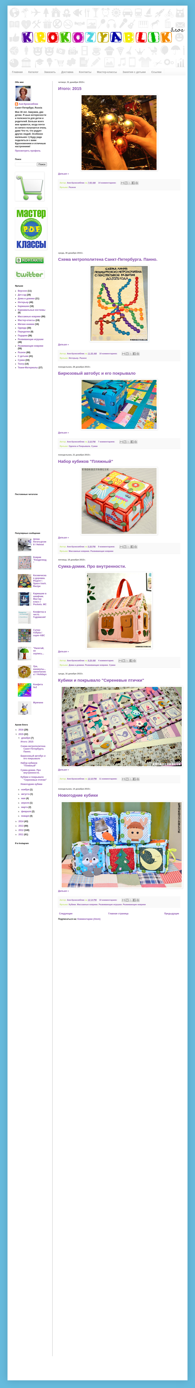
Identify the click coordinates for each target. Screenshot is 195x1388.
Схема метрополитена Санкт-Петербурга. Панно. (108, 259)
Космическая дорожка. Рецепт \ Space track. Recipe (39, 581)
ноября (25, 789)
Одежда (22, 328)
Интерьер (73, 358)
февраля (26, 811)
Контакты (85, 72)
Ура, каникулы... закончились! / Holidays (39, 670)
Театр (21, 364)
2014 (21, 821)
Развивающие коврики (101, 551)
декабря (26, 738)
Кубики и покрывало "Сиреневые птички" (101, 680)
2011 (21, 834)
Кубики (72, 904)
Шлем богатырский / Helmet (39, 542)
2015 (21, 734)
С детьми (23, 356)
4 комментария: (106, 660)
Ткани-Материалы (28, 367)
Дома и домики (76, 665)
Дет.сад (22, 295)
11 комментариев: (108, 779)
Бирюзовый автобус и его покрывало (97, 373)
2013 (21, 826)
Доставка (67, 72)
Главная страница (118, 913)
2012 (21, 830)
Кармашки (23, 306)
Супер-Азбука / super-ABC (39, 633)
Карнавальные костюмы (31, 310)
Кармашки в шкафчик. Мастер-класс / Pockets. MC (39, 599)
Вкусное (22, 291)
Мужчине (38, 702)
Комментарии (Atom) (88, 919)
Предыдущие (171, 913)
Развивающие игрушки (110, 904)
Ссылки (156, 72)
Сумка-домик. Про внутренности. (92, 566)
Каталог (33, 72)
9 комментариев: (107, 546)
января (25, 816)
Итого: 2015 (69, 88)
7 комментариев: (107, 442)
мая (23, 798)
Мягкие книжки (26, 324)
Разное (72, 187)
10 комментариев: (108, 353)
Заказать (50, 72)
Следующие (66, 913)
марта (24, 807)
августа (25, 794)
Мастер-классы (107, 72)
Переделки (24, 331)
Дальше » (63, 173)
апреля (25, 803)
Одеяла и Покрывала (79, 446)
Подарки (22, 335)
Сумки (94, 446)
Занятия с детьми (134, 72)
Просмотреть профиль (28, 150)
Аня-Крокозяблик (28, 104)
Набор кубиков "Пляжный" (85, 461)
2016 (21, 729)
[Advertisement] (119, 221)
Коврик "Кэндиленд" (39, 560)
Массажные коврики (79, 551)
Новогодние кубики (78, 795)
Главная (17, 72)
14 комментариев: (107, 183)
